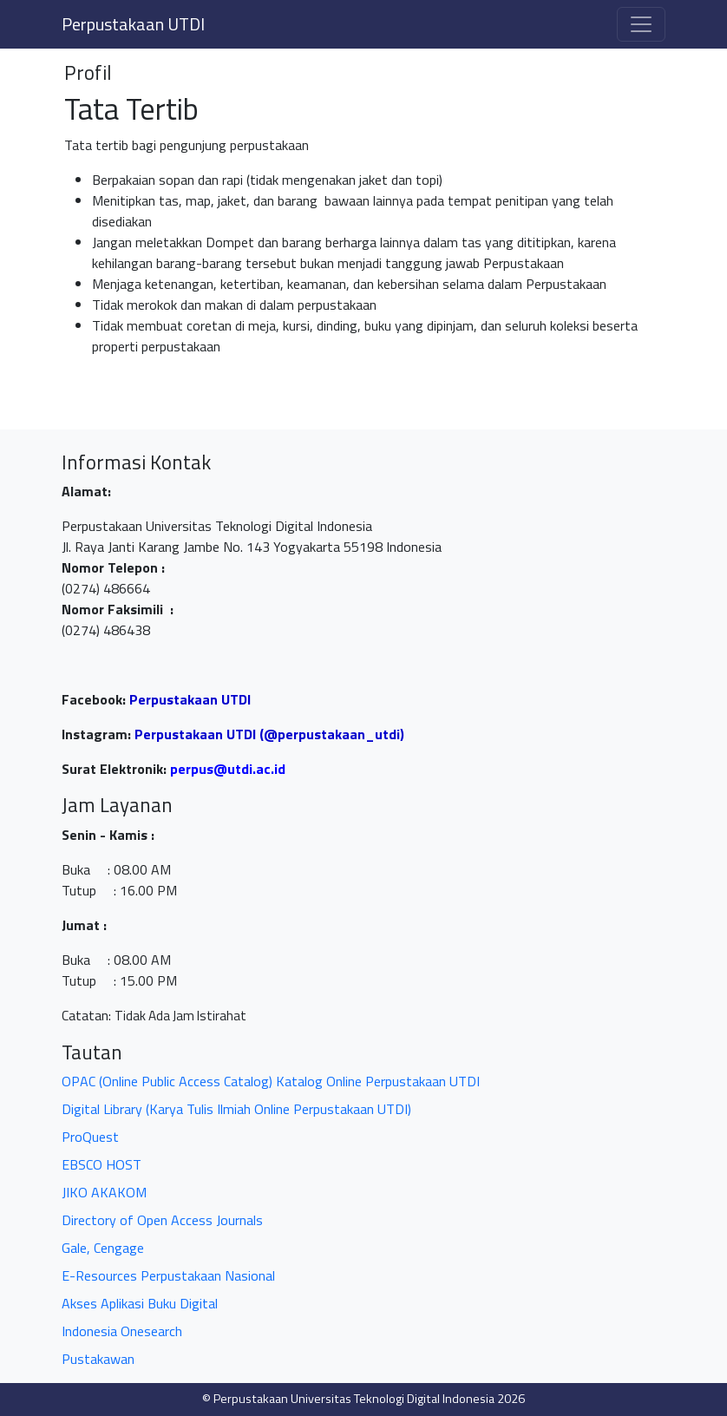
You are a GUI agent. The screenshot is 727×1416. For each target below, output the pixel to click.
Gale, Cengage (103, 1247)
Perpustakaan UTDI (133, 23)
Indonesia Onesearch (122, 1331)
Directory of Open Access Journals (162, 1220)
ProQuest (90, 1136)
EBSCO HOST (101, 1164)
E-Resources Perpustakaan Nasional (168, 1275)
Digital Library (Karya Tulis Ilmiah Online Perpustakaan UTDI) (236, 1108)
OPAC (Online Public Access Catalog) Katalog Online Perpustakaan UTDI (271, 1081)
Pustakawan (98, 1358)
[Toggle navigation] (641, 24)
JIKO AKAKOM (104, 1192)
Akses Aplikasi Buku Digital (140, 1303)
